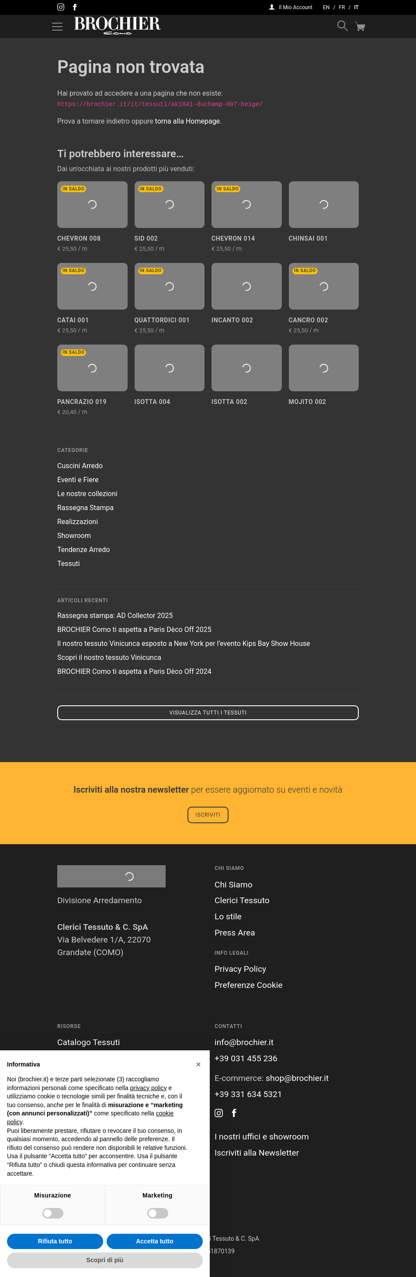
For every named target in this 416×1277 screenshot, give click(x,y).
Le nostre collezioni (87, 494)
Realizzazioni (77, 522)
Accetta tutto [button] (154, 1241)
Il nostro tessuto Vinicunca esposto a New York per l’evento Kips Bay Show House (183, 643)
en (326, 7)
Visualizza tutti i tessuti (207, 713)
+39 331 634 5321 (248, 1094)
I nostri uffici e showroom (262, 1137)
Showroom (74, 536)
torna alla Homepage (187, 121)
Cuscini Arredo (80, 466)
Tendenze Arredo (83, 549)
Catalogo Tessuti (88, 1042)
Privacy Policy (240, 969)
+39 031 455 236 (246, 1058)
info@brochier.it (244, 1042)
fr (342, 7)
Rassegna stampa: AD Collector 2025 (115, 615)
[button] (198, 1064)
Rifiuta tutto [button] (55, 1241)
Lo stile (228, 916)
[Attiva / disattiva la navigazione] (57, 26)
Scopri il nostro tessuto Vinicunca (109, 657)
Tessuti (68, 563)
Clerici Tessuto (242, 900)
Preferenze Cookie (249, 985)
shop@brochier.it (297, 1078)
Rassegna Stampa (85, 508)
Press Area (235, 933)
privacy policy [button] (148, 1087)
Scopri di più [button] (105, 1259)
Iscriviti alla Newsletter (257, 1153)
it (356, 7)
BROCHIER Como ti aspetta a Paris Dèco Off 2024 (134, 671)
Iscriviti (207, 815)
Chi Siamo (234, 885)
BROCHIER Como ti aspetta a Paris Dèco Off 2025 (134, 629)
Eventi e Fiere (77, 480)
